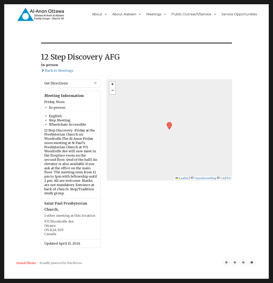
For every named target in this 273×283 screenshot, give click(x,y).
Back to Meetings (57, 70)
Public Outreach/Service (191, 14)
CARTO (225, 178)
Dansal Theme (26, 263)
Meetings (153, 14)
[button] (168, 123)
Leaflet (182, 178)
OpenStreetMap (205, 178)
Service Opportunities (239, 14)
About (97, 14)
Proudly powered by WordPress (61, 263)
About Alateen (124, 14)
